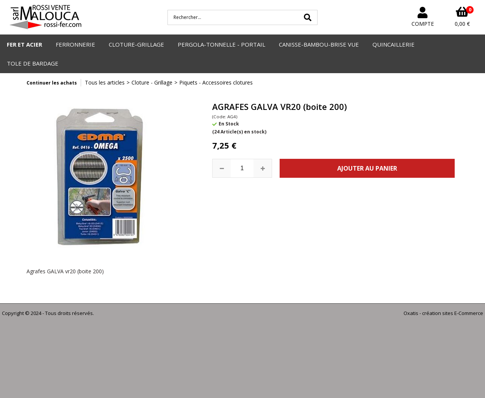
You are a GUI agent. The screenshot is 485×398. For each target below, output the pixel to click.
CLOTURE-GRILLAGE (136, 44)
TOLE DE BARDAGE (32, 63)
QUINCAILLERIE (393, 44)
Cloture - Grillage (151, 82)
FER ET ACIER (24, 44)
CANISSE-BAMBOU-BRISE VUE (319, 44)
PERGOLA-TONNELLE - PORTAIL (221, 44)
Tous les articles (105, 82)
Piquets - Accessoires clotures (216, 82)
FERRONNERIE (75, 44)
